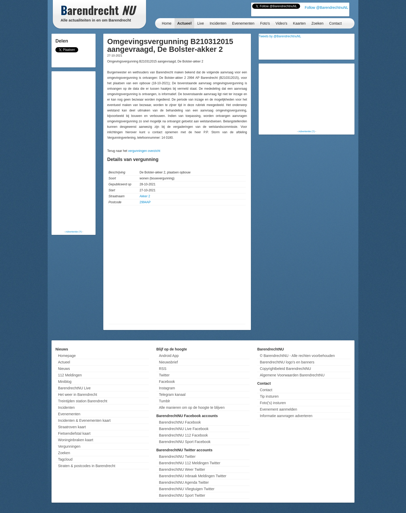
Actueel (184, 23)
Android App (169, 356)
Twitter (164, 375)
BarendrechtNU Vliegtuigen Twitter (187, 489)
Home (166, 23)
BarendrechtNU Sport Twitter (182, 495)
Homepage (67, 356)
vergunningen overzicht (144, 151)
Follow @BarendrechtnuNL (326, 7)
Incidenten (218, 23)
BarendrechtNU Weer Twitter (182, 469)
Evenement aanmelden (278, 409)
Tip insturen (269, 396)
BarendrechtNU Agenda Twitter (184, 482)
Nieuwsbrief (168, 362)
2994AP (145, 202)
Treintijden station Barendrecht (82, 401)
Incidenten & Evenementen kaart (84, 420)
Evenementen (243, 23)
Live (200, 23)
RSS (162, 369)
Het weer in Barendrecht (77, 394)
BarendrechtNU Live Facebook (183, 429)
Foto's (265, 23)
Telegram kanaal (172, 394)
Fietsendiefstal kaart (74, 433)
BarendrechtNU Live (74, 388)
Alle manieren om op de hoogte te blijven (192, 407)
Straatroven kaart (72, 427)
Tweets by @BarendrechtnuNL (280, 36)
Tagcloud (65, 459)
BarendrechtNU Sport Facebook (185, 442)
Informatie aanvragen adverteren (286, 416)
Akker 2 (145, 196)
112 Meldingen (70, 375)
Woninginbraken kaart (75, 440)
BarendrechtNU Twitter (177, 456)
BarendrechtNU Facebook (180, 422)
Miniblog (64, 382)
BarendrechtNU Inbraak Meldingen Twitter (192, 476)
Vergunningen (69, 446)
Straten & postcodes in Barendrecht (86, 466)
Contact (335, 23)
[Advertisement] (73, 150)
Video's (281, 23)
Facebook (167, 382)
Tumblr (164, 401)
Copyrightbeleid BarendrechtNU (285, 369)
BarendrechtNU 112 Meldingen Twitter (189, 463)
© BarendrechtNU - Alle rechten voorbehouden (297, 356)
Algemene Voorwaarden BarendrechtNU (292, 375)
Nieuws (64, 369)
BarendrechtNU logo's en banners (287, 362)
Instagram (167, 388)
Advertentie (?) (73, 231)
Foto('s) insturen (273, 403)
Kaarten (299, 23)
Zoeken (317, 23)
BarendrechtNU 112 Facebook (183, 435)
